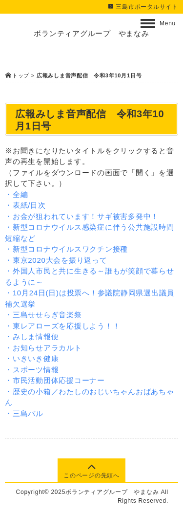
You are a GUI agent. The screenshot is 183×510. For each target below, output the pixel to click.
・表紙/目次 (25, 205)
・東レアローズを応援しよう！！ (62, 326)
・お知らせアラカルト (43, 348)
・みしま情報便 (32, 336)
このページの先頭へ (91, 470)
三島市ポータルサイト (143, 6)
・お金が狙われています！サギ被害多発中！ (82, 216)
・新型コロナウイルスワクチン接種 (66, 249)
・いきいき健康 (32, 358)
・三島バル (24, 413)
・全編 (16, 194)
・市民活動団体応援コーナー (55, 380)
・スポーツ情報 (32, 369)
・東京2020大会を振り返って (56, 260)
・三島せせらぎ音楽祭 (43, 314)
